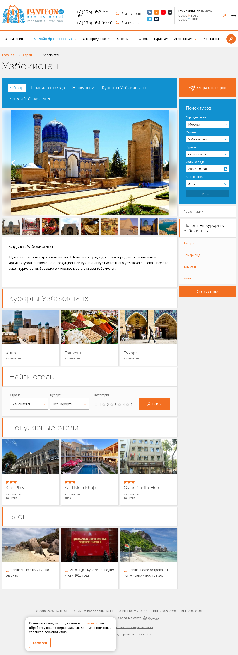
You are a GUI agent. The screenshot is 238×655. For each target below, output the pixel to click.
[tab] (17, 88)
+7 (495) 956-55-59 (93, 13)
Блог (17, 516)
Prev (13, 163)
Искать (207, 194)
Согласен (40, 642)
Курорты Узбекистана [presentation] (124, 87)
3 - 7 (192, 183)
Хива (11, 353)
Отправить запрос (207, 88)
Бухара (131, 353)
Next (166, 163)
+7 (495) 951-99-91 (94, 23)
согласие (92, 623)
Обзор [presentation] (17, 87)
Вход (229, 15)
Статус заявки (208, 291)
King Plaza (15, 488)
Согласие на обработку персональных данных (119, 634)
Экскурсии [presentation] (83, 87)
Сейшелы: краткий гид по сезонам (27, 572)
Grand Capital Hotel (142, 488)
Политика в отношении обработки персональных (119, 627)
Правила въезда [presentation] (48, 87)
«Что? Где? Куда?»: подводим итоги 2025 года (89, 572)
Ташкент (73, 353)
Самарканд (192, 255)
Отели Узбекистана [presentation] (30, 98)
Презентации (193, 211)
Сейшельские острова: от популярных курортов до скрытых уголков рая (146, 573)
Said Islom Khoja (80, 488)
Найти (154, 404)
